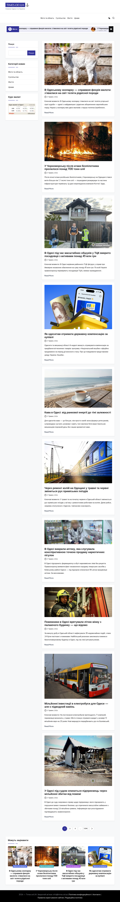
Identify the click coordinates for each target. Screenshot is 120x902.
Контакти (96, 894)
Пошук (11, 44)
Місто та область (15, 72)
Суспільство (13, 77)
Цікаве (11, 87)
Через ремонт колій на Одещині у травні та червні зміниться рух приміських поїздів (76, 489)
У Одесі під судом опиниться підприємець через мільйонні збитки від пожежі (75, 792)
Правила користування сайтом (51, 897)
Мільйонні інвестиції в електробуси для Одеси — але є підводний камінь (76, 705)
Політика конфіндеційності (80, 894)
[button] (91, 828)
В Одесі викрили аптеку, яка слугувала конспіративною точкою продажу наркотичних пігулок (74, 552)
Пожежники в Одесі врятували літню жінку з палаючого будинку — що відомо (72, 623)
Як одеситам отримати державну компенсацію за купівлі (76, 335)
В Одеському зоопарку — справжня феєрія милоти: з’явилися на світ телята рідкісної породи (57, 28)
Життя (11, 82)
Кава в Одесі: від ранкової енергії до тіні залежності (77, 412)
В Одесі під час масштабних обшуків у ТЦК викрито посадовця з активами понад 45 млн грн (77, 254)
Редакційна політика (73, 897)
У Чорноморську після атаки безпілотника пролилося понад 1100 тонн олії (71, 167)
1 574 (85, 829)
